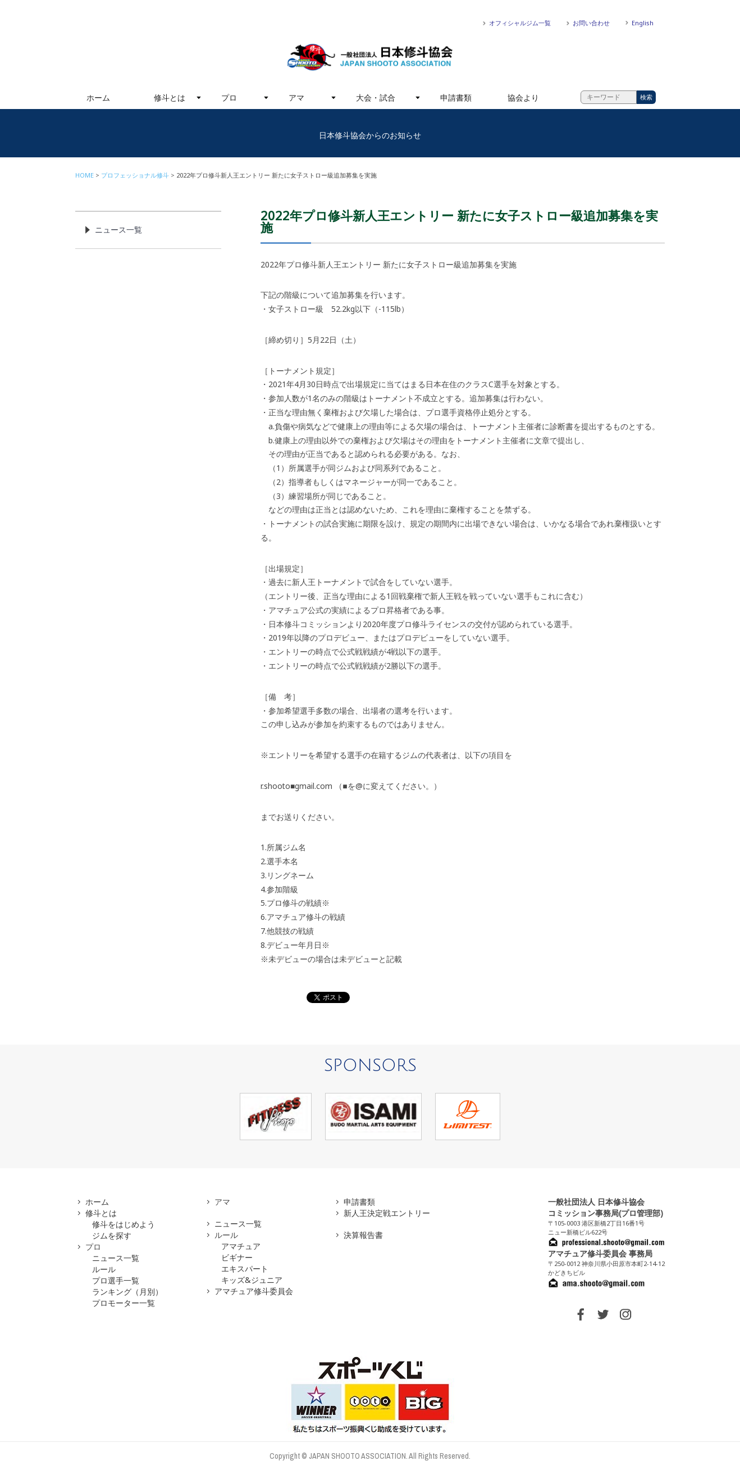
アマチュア (241, 1246)
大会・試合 (375, 97)
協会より (523, 97)
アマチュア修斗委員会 (253, 1291)
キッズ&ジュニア (251, 1279)
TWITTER (603, 1314)
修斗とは (169, 97)
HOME (84, 175)
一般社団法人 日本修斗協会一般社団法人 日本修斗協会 (370, 57)
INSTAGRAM (625, 1314)
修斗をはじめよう (123, 1224)
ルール (104, 1269)
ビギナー (237, 1257)
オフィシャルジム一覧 (520, 23)
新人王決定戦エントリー (387, 1213)
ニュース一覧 (118, 229)
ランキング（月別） (127, 1291)
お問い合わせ (591, 23)
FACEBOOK (581, 1314)
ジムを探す (111, 1235)
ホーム (98, 97)
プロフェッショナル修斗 (135, 175)
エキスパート (244, 1268)
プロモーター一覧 (123, 1302)
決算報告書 (363, 1234)
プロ (229, 97)
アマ (296, 97)
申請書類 (456, 97)
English (643, 23)
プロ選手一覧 (115, 1280)
